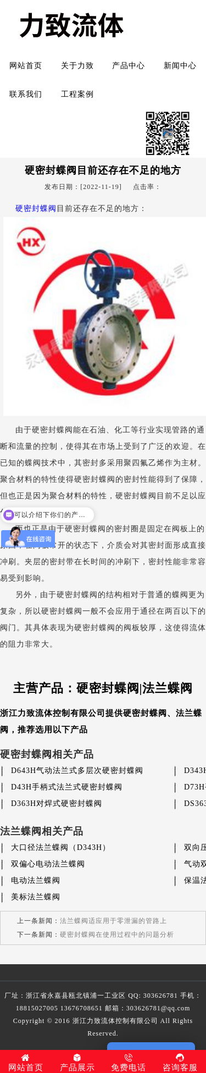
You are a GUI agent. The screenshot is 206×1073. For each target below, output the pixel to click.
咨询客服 (180, 1062)
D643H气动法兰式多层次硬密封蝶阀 (77, 770)
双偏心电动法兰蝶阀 (48, 864)
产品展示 (77, 1062)
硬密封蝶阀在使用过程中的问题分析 (117, 934)
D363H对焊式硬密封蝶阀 (56, 803)
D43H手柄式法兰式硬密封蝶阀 (67, 787)
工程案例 (77, 94)
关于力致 (77, 66)
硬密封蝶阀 (36, 208)
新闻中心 (180, 66)
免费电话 (129, 1062)
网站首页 (25, 66)
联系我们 (25, 94)
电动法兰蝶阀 (35, 880)
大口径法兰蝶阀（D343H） (60, 847)
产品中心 (128, 66)
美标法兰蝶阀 (35, 897)
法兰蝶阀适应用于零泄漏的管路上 (113, 921)
